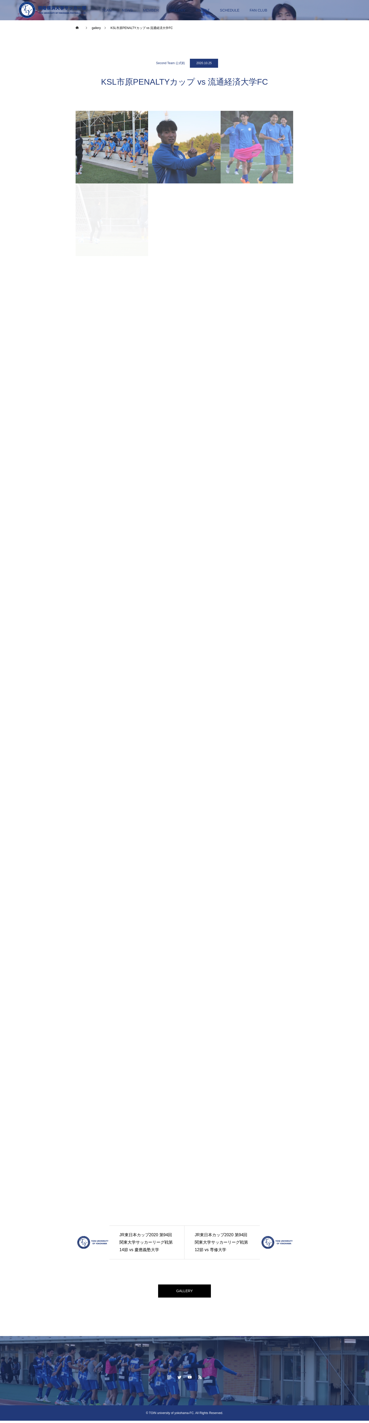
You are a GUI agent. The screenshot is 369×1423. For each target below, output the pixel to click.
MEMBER (151, 10)
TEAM (107, 10)
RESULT (203, 10)
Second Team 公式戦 (170, 63)
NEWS (127, 10)
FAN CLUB (258, 10)
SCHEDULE (229, 10)
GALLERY (177, 10)
